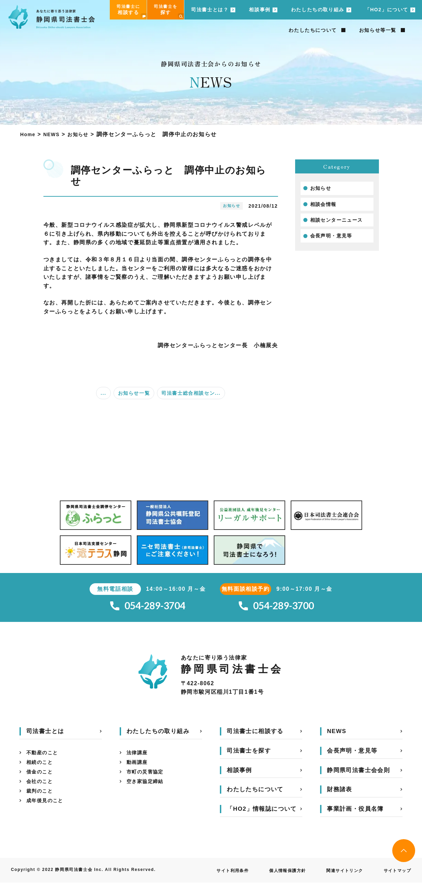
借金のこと (41, 778)
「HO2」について (386, 9)
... (103, 393)
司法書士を (169, 11)
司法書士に (132, 11)
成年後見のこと (47, 811)
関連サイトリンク (337, 873)
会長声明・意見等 (334, 240)
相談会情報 (325, 206)
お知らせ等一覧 (377, 30)
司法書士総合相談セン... (190, 393)
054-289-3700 (276, 607)
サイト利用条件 (213, 873)
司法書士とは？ (209, 9)
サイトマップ (395, 873)
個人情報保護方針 (274, 873)
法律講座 (138, 756)
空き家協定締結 (148, 789)
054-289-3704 (147, 607)
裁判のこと (41, 800)
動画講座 (138, 767)
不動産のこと (44, 756)
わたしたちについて (313, 30)
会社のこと (41, 789)
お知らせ (322, 189)
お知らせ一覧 (134, 393)
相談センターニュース (340, 222)
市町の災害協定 (148, 778)
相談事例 (259, 9)
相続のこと (41, 767)
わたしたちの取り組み (317, 9)
